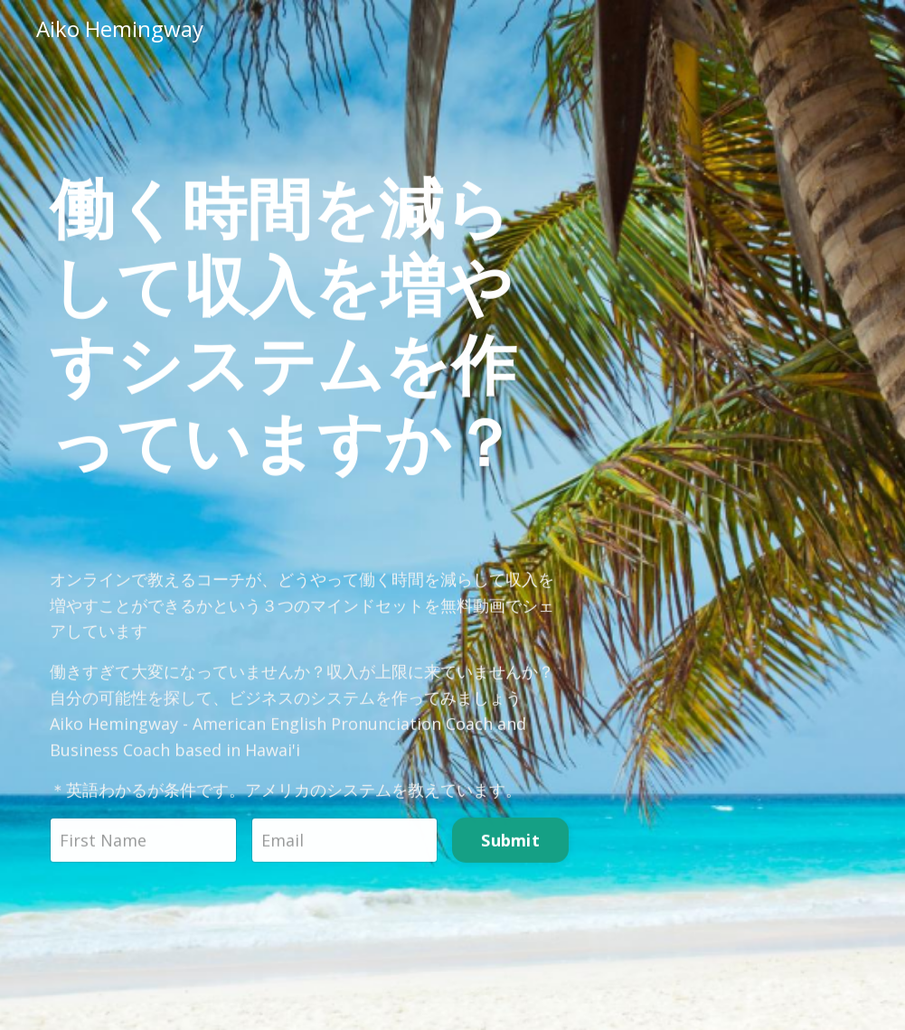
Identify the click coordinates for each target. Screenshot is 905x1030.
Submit (510, 842)
